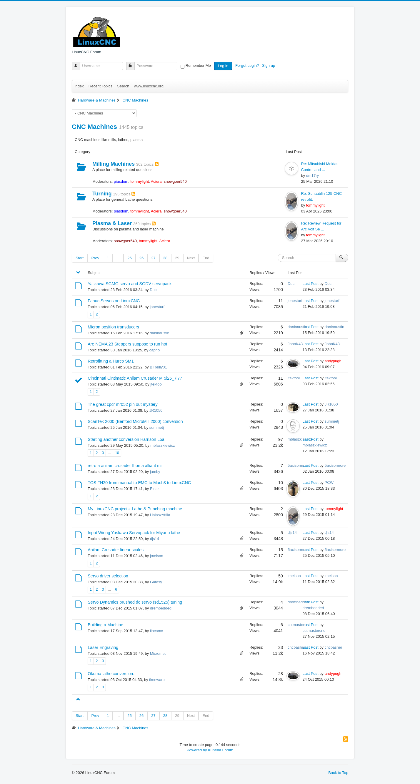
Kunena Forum (220, 750)
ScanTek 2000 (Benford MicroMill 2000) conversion (135, 421)
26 (141, 258)
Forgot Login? (247, 65)
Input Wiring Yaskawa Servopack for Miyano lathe (134, 532)
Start (80, 258)
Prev (95, 258)
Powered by (197, 750)
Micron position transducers (113, 327)
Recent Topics (100, 86)
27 (153, 258)
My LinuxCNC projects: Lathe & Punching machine (135, 508)
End (205, 258)
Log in (223, 66)
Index (79, 86)
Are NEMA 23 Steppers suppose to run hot (127, 344)
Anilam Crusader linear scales (116, 549)
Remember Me (198, 65)
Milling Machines (113, 164)
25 (129, 258)
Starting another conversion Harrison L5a (126, 439)
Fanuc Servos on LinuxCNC (114, 300)
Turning (102, 194)
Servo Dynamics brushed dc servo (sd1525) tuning (135, 602)
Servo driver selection (108, 576)
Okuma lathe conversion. (111, 673)
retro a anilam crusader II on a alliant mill (125, 465)
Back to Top (338, 772)
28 (165, 258)
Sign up (269, 65)
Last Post (311, 283)
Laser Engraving (103, 647)
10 (117, 453)
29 (177, 258)
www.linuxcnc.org (148, 86)
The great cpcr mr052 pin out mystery (123, 404)
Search (123, 86)
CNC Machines (94, 126)
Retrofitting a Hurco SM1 (111, 361)
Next (191, 258)
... (118, 258)
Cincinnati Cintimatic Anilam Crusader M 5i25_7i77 (135, 378)
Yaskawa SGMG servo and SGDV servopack (129, 283)
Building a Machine (105, 624)
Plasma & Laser (112, 223)
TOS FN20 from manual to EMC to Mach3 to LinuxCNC (139, 482)
